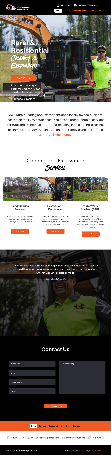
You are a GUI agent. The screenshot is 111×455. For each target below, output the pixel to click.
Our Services (23, 78)
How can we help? (68, 364)
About (92, 11)
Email (13, 373)
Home (58, 11)
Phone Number (17, 382)
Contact (100, 11)
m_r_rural (96, 438)
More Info (20, 231)
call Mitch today (60, 134)
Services (66, 11)
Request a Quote (80, 11)
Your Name (15, 364)
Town (13, 391)
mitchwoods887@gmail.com (45, 438)
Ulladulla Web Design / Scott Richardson (89, 451)
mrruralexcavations (75, 438)
